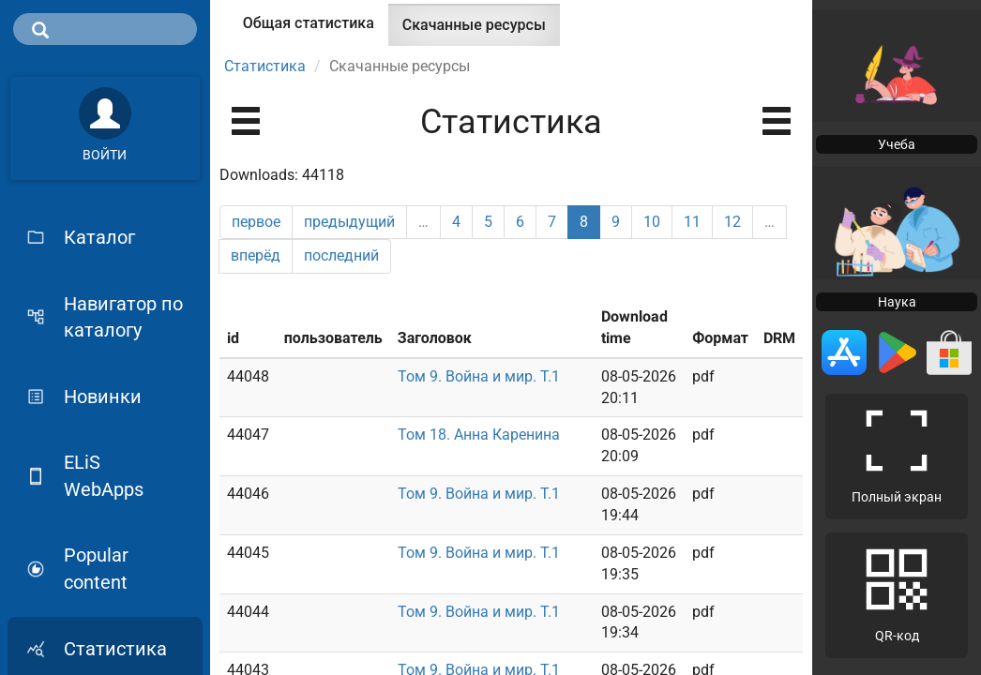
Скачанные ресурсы (481, 30)
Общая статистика (308, 23)
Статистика (265, 66)
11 (692, 222)
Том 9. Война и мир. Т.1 (479, 376)
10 (651, 222)
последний (341, 255)
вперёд (255, 255)
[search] (105, 29)
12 (732, 222)
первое (256, 222)
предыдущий (349, 222)
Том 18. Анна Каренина (479, 434)
